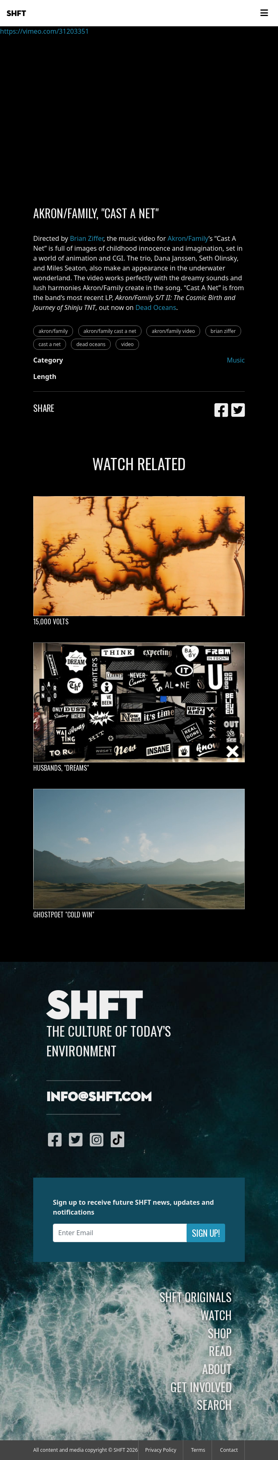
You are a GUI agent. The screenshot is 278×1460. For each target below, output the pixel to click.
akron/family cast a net (110, 331)
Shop (220, 1333)
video (127, 344)
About (217, 1368)
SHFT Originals (196, 1296)
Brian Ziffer (86, 238)
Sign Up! (206, 1233)
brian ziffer (223, 331)
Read (220, 1350)
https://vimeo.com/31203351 (44, 31)
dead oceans (90, 344)
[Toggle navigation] (264, 13)
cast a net (50, 344)
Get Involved (201, 1386)
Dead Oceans (155, 307)
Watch (216, 1315)
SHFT (16, 13)
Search (214, 1404)
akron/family (53, 331)
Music (236, 360)
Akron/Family (188, 238)
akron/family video (173, 331)
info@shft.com (99, 1097)
